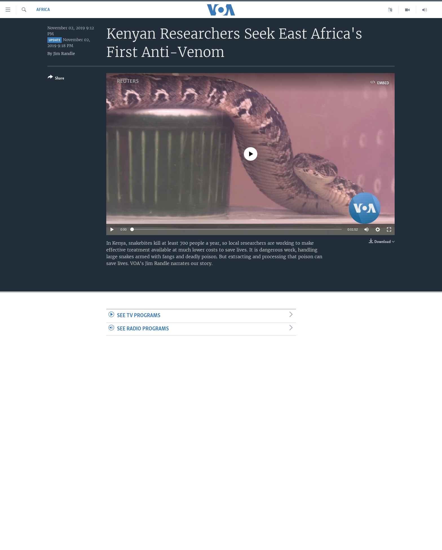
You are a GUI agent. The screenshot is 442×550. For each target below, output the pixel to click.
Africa (43, 10)
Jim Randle (64, 53)
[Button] (56, 79)
